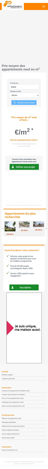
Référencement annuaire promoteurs (13, 426)
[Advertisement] (24, 36)
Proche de (14, 83)
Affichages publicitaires (9, 422)
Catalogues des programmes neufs (13, 402)
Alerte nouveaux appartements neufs (13, 406)
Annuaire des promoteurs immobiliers (13, 394)
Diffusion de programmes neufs (11, 418)
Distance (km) (15, 91)
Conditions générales (8, 379)
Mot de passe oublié (8, 438)
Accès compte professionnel (10, 434)
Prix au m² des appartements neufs (13, 398)
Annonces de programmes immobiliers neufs (16, 391)
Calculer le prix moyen (26, 102)
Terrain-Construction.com (9, 450)
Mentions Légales (7, 375)
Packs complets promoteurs (10, 430)
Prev (3, 228)
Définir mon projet (25, 166)
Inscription (25, 287)
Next (46, 228)
